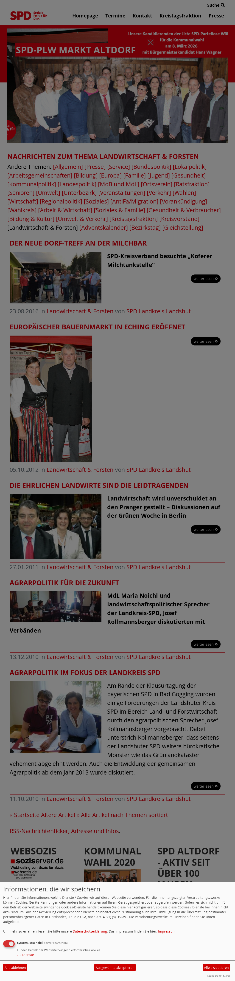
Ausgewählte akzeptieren (115, 967)
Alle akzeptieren (216, 967)
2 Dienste (25, 955)
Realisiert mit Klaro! (218, 975)
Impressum (167, 931)
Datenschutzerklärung (90, 931)
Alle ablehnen (15, 967)
